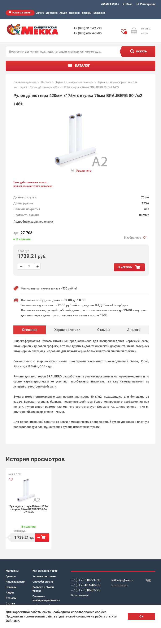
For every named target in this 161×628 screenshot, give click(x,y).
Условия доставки (44, 576)
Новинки (74, 12)
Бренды (86, 12)
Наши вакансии (15, 581)
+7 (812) (88, 28)
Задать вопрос (110, 4)
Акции (63, 12)
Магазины (12, 570)
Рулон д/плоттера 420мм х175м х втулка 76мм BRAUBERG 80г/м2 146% (28, 509)
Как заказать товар (44, 570)
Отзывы (11, 598)
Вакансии (99, 12)
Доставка (51, 12)
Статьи (10, 603)
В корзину (42, 537)
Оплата (40, 12)
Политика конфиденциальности (45, 598)
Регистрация (146, 4)
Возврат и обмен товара (43, 589)
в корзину (125, 267)
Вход (127, 4)
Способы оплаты (43, 581)
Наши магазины (21, 12)
